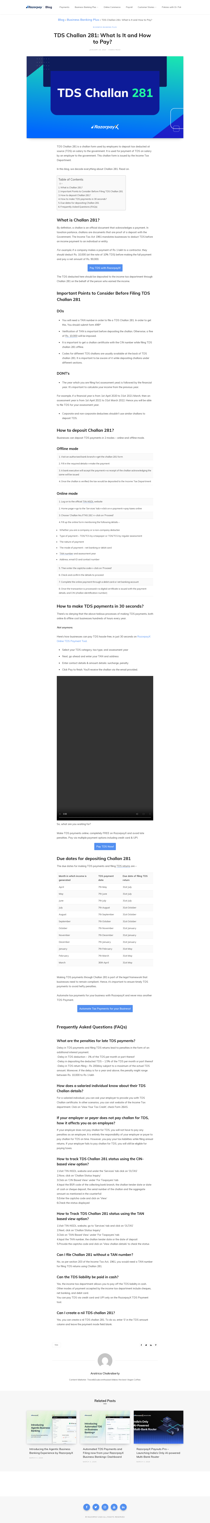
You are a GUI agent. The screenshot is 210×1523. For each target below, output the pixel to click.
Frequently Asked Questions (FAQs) (78, 206)
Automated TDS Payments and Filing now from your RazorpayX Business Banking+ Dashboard (103, 1452)
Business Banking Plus (83, 19)
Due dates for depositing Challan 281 (79, 202)
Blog (61, 19)
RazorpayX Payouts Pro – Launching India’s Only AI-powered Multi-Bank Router (158, 1452)
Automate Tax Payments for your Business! (105, 1008)
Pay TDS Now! (105, 846)
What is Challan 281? (71, 187)
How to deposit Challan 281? (75, 195)
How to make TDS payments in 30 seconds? (83, 199)
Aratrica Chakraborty (105, 1373)
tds (56, 1345)
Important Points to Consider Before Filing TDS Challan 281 (91, 191)
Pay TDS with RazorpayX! (105, 268)
